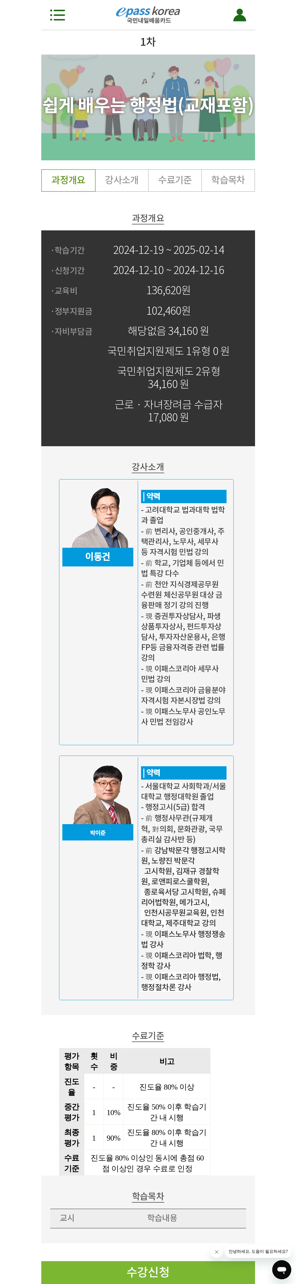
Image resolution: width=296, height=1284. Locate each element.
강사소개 (122, 180)
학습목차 (228, 180)
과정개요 (68, 180)
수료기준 (175, 180)
